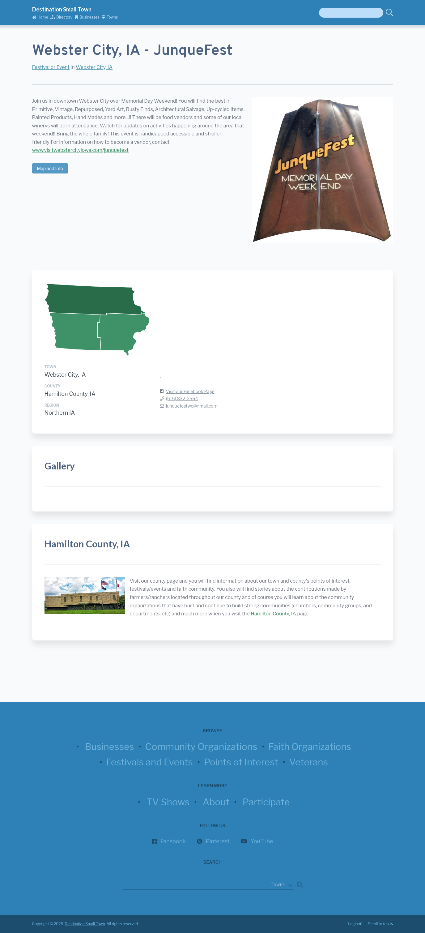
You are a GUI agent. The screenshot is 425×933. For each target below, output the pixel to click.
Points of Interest (241, 762)
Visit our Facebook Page (190, 391)
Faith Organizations (309, 746)
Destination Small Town (61, 9)
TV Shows (167, 801)
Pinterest (218, 841)
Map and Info (50, 168)
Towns (110, 17)
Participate (266, 801)
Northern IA (60, 412)
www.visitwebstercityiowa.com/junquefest (80, 150)
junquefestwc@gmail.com (192, 406)
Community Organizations (201, 746)
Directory (61, 17)
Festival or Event (51, 67)
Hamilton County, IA (70, 394)
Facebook (173, 841)
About (216, 801)
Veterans (308, 762)
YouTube (262, 841)
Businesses (87, 17)
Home (40, 17)
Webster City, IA (94, 67)
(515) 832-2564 (182, 398)
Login (355, 924)
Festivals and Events (149, 762)
